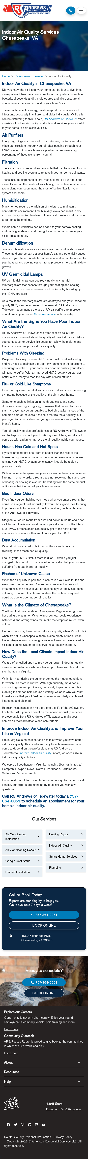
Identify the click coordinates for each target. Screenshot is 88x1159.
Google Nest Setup (17, 861)
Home (6, 76)
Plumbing (55, 867)
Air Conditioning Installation (15, 836)
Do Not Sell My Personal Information (27, 1137)
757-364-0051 (44, 915)
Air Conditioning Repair (20, 850)
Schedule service (45, 314)
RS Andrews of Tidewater (60, 119)
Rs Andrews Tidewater (29, 76)
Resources (11, 1072)
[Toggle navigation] (81, 10)
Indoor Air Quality (60, 845)
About (8, 1062)
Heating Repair (58, 834)
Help (7, 1081)
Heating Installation (17, 872)
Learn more (11, 1029)
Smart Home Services (63, 856)
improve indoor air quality (35, 753)
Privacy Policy (63, 1137)
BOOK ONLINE (44, 925)
